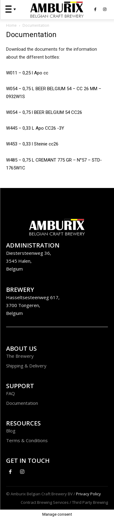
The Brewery (20, 356)
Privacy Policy (88, 494)
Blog (11, 431)
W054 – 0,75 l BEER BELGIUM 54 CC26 (44, 112)
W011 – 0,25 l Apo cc (27, 73)
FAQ (10, 393)
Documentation (22, 403)
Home (11, 25)
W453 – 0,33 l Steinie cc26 (32, 144)
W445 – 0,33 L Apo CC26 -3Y (35, 128)
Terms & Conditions (27, 440)
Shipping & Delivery (26, 366)
